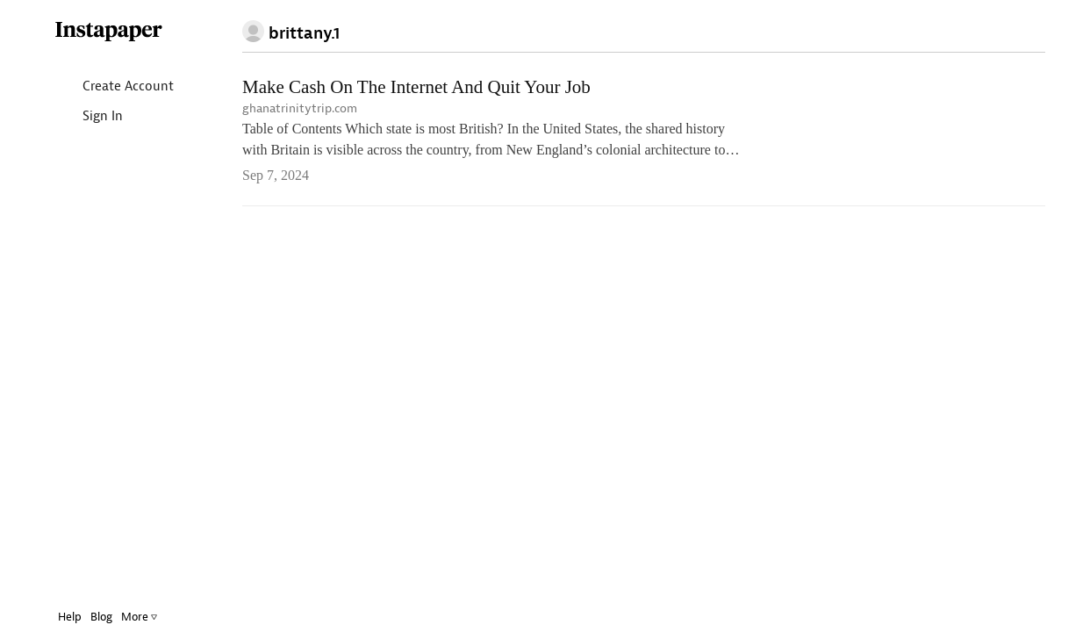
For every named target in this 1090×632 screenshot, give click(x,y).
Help (56, 616)
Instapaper (95, 32)
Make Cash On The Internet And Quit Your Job (416, 86)
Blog (88, 616)
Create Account (100, 87)
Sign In (75, 117)
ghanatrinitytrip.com (299, 108)
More (126, 616)
